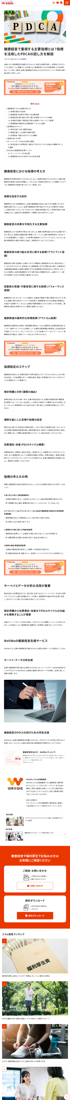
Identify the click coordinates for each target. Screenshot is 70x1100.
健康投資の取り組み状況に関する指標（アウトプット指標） (32, 117)
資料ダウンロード (61, 3)
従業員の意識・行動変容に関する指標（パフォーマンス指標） (32, 120)
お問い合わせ (58, 3)
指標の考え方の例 (14, 138)
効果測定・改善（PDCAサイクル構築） (24, 135)
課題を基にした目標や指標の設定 (23, 132)
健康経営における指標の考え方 (19, 108)
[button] (67, 2)
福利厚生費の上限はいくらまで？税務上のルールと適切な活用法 (26, 976)
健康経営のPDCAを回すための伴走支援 (25, 156)
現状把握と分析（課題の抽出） (22, 129)
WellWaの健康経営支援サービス (19, 150)
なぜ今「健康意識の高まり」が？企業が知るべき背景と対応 (23, 1061)
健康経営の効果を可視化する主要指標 (25, 114)
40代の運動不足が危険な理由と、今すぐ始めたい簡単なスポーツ (26, 1018)
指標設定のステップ (15, 126)
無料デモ (54, 3)
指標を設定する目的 (18, 111)
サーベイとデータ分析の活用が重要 (21, 141)
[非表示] (36, 104)
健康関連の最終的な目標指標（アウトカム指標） (28, 123)
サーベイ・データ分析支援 (20, 153)
